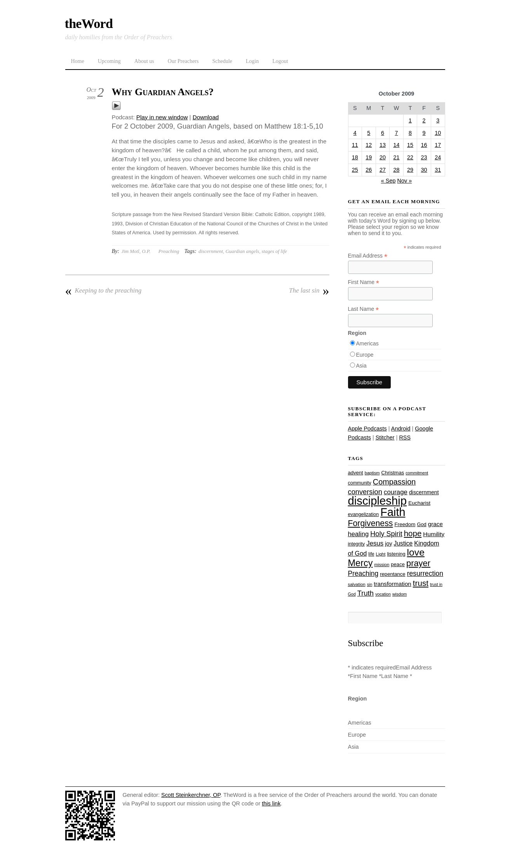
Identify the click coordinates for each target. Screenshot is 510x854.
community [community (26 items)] (359, 483)
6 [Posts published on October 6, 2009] (382, 133)
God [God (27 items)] (421, 524)
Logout (280, 61)
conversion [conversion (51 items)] (365, 492)
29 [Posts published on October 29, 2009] (410, 170)
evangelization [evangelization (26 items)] (363, 514)
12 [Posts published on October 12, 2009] (369, 145)
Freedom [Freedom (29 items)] (405, 524)
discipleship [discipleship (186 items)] (377, 500)
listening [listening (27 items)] (396, 554)
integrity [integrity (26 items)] (356, 544)
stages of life (274, 251)
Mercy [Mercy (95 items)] (360, 563)
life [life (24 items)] (371, 554)
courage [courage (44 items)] (395, 492)
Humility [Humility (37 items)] (433, 534)
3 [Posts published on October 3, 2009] (437, 120)
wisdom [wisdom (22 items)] (399, 594)
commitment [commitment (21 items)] (417, 473)
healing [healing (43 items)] (358, 534)
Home (77, 61)
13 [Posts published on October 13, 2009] (382, 145)
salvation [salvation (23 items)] (357, 584)
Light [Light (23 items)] (381, 554)
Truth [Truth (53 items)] (365, 593)
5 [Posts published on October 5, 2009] (368, 133)
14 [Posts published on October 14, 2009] (396, 145)
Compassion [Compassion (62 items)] (394, 482)
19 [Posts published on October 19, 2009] (369, 157)
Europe (365, 355)
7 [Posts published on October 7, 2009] (396, 133)
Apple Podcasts (367, 428)
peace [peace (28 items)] (398, 564)
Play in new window (162, 117)
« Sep (388, 181)
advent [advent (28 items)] (355, 473)
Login (252, 61)
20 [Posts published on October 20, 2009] (382, 157)
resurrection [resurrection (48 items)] (425, 573)
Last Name (363, 309)
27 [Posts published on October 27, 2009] (382, 170)
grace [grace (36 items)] (435, 524)
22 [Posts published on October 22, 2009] (410, 157)
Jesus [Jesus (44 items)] (374, 543)
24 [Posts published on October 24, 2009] (438, 157)
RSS (405, 437)
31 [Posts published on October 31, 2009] (438, 170)
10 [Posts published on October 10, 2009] (438, 133)
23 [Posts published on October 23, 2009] (424, 157)
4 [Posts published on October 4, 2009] (355, 133)
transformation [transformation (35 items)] (392, 583)
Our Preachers (183, 61)
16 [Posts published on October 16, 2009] (424, 145)
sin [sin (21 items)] (369, 584)
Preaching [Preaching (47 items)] (363, 573)
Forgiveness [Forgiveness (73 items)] (370, 523)
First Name (363, 282)
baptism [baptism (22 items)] (372, 473)
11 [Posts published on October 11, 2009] (355, 145)
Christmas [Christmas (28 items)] (392, 473)
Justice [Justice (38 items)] (403, 543)
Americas (367, 343)
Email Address (368, 256)
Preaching (168, 251)
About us (144, 61)
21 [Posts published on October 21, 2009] (396, 157)
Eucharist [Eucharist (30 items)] (419, 503)
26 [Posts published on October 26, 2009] (369, 170)
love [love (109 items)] (416, 552)
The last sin (309, 291)
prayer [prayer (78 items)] (418, 563)
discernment (210, 251)
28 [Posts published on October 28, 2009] (396, 170)
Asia (361, 366)
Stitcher (385, 437)
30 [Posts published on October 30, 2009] (424, 170)
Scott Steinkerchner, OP (190, 795)
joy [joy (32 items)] (388, 543)
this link (271, 803)
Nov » (404, 181)
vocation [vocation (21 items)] (383, 594)
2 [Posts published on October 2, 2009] (424, 120)
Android (401, 428)
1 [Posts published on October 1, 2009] (410, 120)
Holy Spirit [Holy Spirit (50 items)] (386, 534)
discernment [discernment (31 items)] (424, 492)
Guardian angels (242, 251)
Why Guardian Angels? (163, 92)
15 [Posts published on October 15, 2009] (410, 145)
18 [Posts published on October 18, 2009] (355, 157)
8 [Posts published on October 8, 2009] (410, 133)
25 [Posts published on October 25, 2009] (355, 170)
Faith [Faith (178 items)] (392, 512)
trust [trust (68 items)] (420, 583)
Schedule (222, 61)
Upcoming (109, 61)
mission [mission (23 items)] (382, 564)
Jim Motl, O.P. (135, 251)
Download (206, 117)
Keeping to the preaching (103, 291)
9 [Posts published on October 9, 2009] (424, 133)
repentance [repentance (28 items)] (392, 574)
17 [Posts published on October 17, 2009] (438, 145)
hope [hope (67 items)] (413, 533)
